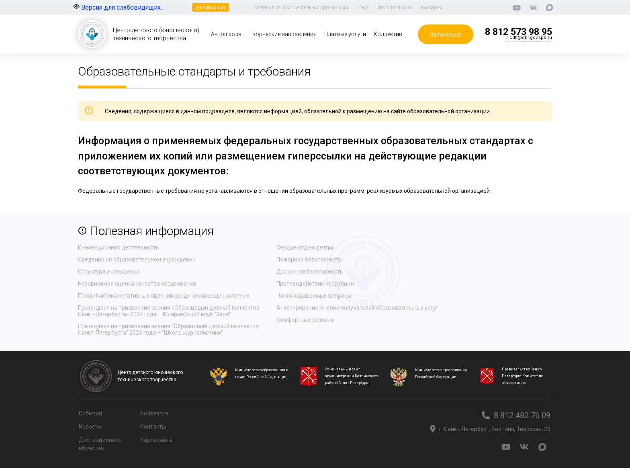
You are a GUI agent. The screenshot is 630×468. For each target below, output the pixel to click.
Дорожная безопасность (309, 271)
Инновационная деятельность (118, 247)
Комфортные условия (305, 320)
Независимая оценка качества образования (137, 283)
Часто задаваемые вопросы (313, 295)
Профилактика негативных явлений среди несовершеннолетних (164, 295)
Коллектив (388, 34)
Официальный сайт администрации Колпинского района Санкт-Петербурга (351, 376)
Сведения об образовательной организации (302, 7)
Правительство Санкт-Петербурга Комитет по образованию (522, 376)
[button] (210, 7)
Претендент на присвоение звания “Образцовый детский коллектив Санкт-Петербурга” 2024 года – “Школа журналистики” (168, 329)
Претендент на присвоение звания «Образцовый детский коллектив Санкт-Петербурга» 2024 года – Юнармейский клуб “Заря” (169, 311)
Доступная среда (395, 7)
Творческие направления (283, 34)
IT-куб (363, 7)
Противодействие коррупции (315, 283)
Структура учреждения (109, 271)
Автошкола (226, 34)
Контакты (431, 7)
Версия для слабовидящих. (117, 7)
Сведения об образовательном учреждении (137, 259)
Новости (90, 426)
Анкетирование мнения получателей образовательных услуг (357, 308)
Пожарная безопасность (309, 259)
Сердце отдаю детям (304, 247)
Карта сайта (156, 440)
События (90, 413)
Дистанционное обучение (100, 444)
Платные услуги (345, 34)
